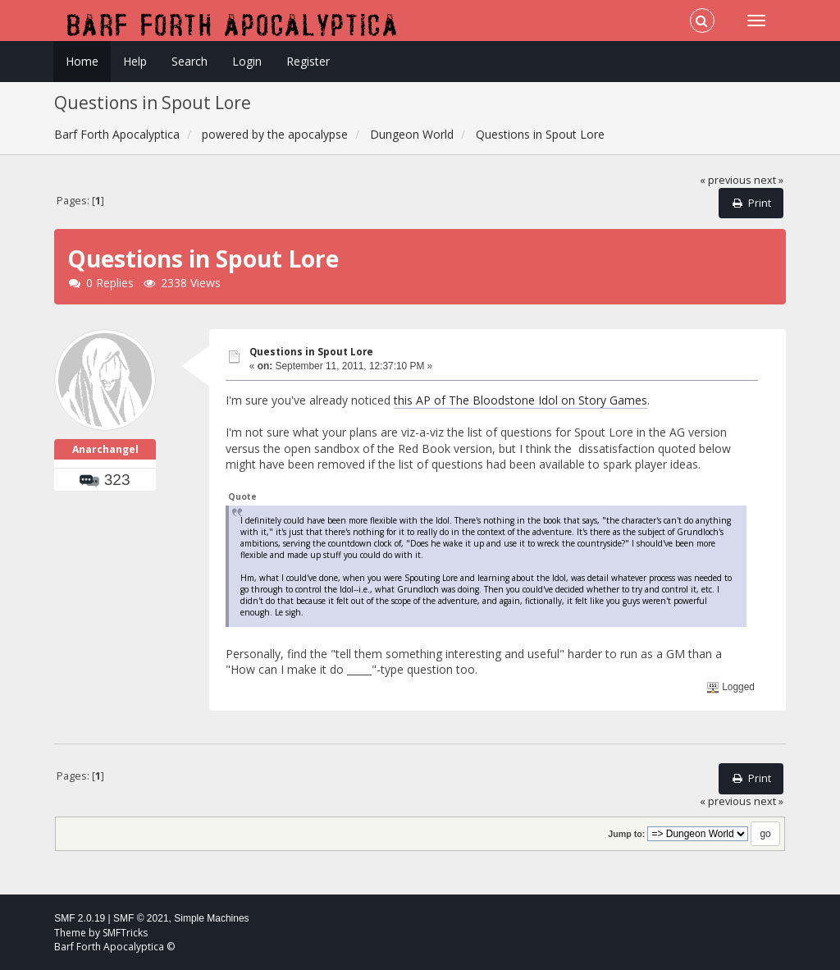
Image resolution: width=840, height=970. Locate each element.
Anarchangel (105, 449)
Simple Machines (211, 918)
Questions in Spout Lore (311, 351)
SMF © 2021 (141, 918)
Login (247, 61)
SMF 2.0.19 (79, 918)
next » (768, 180)
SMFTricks (125, 933)
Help (135, 61)
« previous (725, 180)
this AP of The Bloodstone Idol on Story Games (520, 400)
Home (82, 61)
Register (308, 61)
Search (189, 61)
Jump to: (626, 834)
